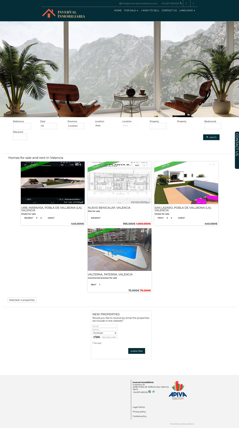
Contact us (169, 10)
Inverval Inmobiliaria (143, 382)
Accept (105, 343)
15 (144, 231)
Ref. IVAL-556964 (206, 202)
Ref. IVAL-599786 (139, 202)
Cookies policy (139, 416)
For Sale (131, 10)
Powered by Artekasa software (182, 424)
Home (118, 10)
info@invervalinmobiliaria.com (139, 3)
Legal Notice (139, 407)
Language (187, 10)
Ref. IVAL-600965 (72, 202)
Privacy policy (108, 343)
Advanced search (22, 143)
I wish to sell (150, 10)
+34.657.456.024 (142, 392)
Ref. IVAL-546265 (139, 269)
